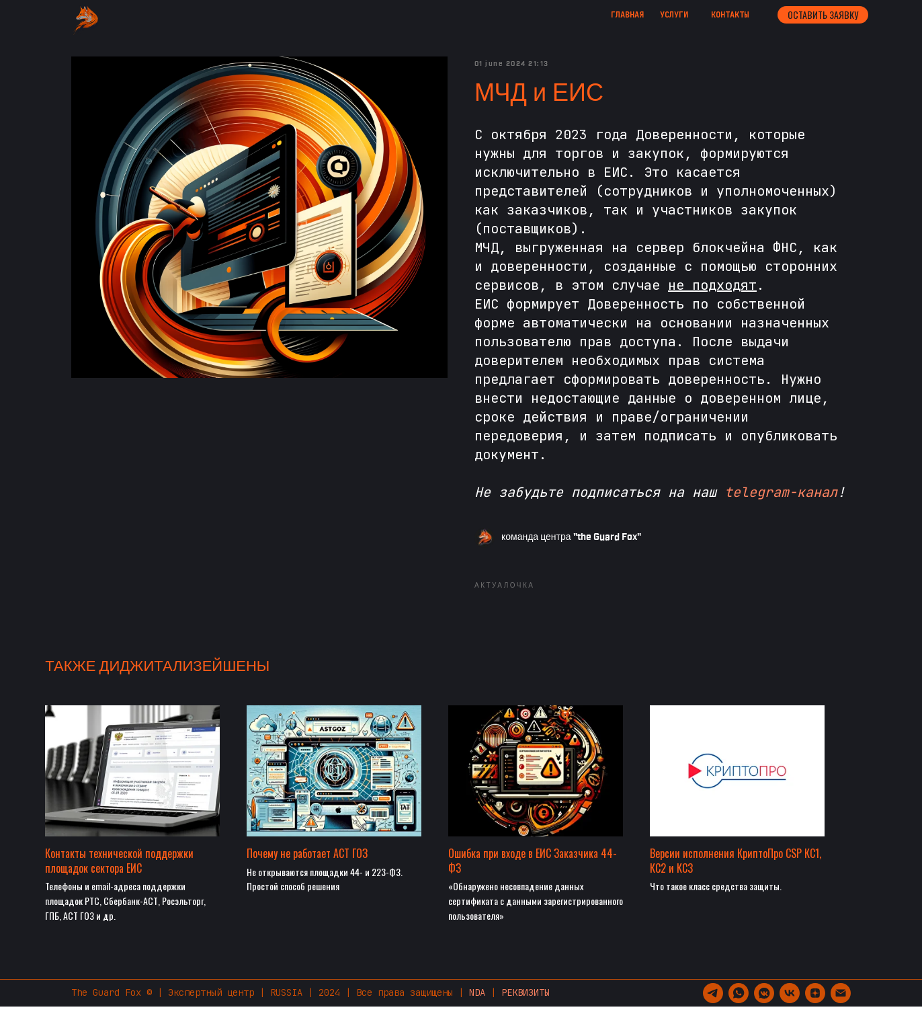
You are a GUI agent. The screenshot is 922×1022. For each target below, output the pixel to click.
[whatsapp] (738, 1008)
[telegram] (713, 1008)
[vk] (790, 1008)
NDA (477, 1008)
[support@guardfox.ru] (841, 1008)
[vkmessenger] (764, 1008)
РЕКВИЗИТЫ (525, 1008)
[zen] (815, 1008)
